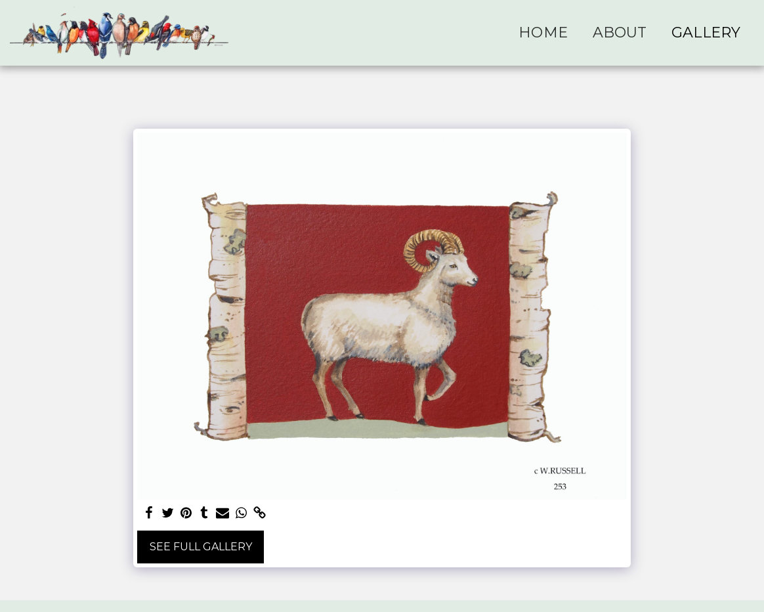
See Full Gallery (201, 546)
